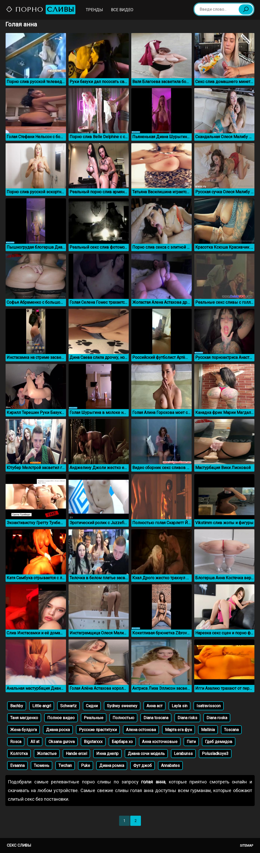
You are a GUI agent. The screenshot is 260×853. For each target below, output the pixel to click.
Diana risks (187, 717)
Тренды (94, 9)
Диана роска (58, 729)
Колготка (19, 753)
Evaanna (17, 765)
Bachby (16, 705)
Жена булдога (23, 729)
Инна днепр (107, 753)
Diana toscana (155, 717)
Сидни (92, 705)
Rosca (15, 741)
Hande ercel (76, 753)
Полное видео (61, 717)
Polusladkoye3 (215, 753)
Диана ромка (111, 765)
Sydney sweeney (122, 705)
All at (34, 741)
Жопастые (47, 753)
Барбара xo (122, 741)
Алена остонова (141, 729)
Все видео (122, 9)
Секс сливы (19, 845)
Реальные (93, 717)
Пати (191, 741)
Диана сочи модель (146, 753)
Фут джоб (142, 765)
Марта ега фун (178, 729)
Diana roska (216, 717)
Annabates (170, 765)
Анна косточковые (159, 741)
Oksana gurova (61, 741)
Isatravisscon (209, 705)
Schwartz (68, 705)
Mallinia (208, 729)
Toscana (231, 729)
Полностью (123, 717)
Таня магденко (24, 717)
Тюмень (41, 765)
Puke (85, 765)
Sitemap (246, 845)
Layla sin (179, 705)
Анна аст (154, 705)
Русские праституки (98, 729)
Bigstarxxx (93, 741)
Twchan (65, 765)
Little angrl (41, 705)
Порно (40, 9)
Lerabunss (183, 753)
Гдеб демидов (218, 741)
